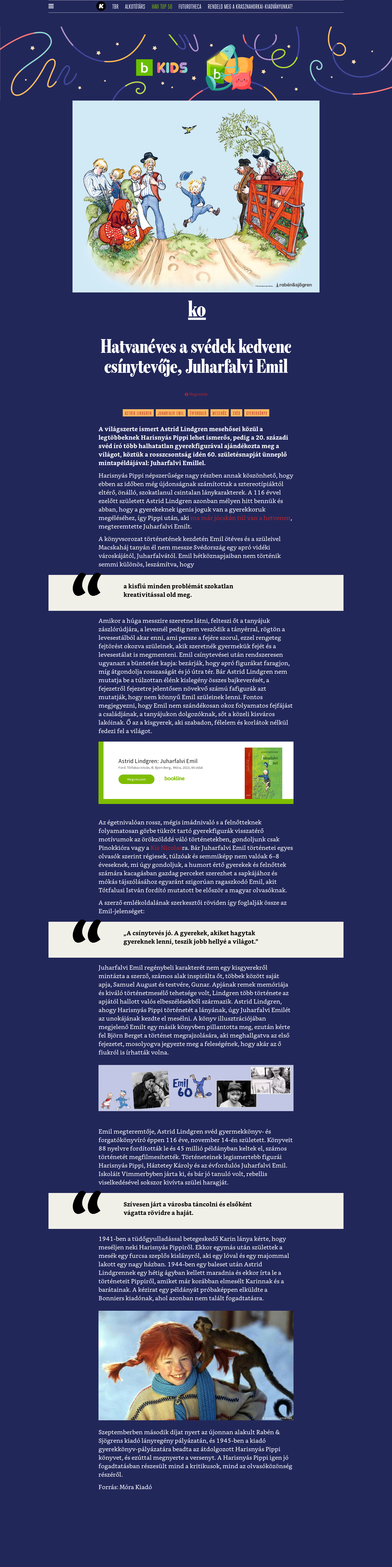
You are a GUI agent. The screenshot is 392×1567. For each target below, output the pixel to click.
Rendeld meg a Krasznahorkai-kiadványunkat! (252, 6)
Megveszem (136, 779)
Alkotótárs (136, 6)
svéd (236, 413)
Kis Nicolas (166, 848)
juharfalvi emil (171, 413)
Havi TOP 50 (164, 6)
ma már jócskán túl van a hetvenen (240, 518)
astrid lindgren (138, 413)
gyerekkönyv (256, 413)
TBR (117, 6)
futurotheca (191, 6)
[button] (51, 6)
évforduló (198, 413)
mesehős (219, 413)
